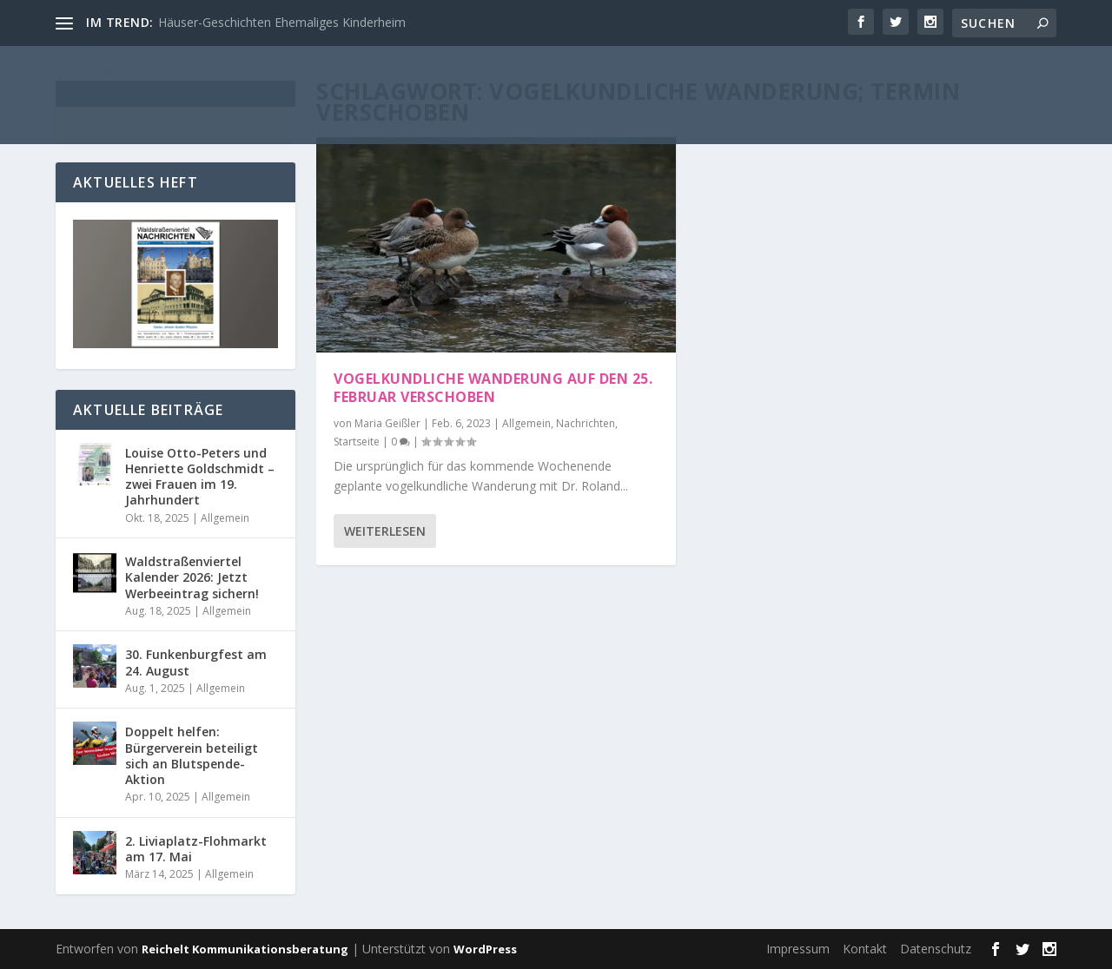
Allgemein (526, 423)
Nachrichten (585, 423)
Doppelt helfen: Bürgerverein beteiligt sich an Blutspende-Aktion (191, 755)
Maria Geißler (387, 423)
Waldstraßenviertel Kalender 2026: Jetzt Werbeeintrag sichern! (192, 577)
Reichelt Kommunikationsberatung (245, 949)
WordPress (485, 949)
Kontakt (865, 948)
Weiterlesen (385, 531)
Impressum (798, 948)
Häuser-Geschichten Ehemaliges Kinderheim (282, 22)
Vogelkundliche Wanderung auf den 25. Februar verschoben (493, 387)
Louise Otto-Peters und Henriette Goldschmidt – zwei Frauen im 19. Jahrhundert (200, 477)
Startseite (357, 441)
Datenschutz (935, 948)
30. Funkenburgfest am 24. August (196, 662)
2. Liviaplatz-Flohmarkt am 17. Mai (196, 849)
